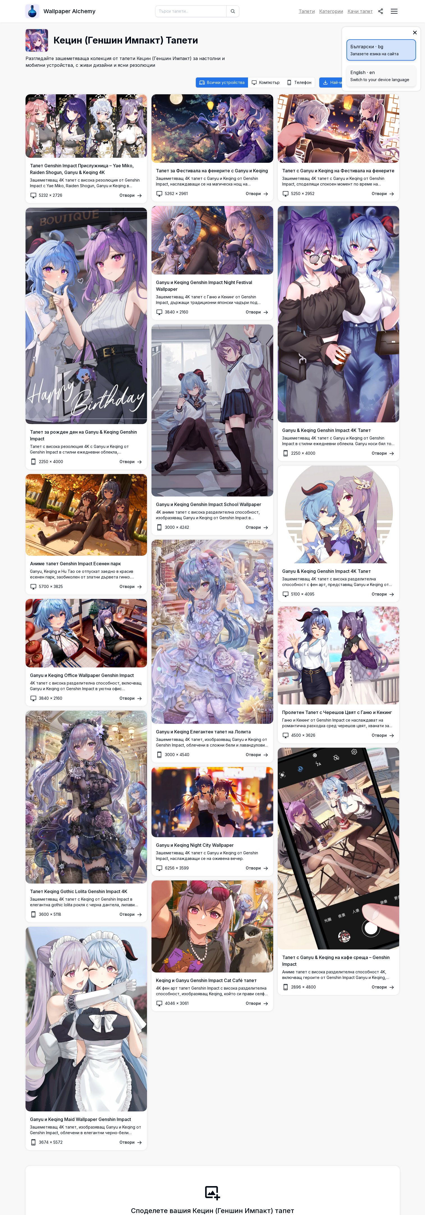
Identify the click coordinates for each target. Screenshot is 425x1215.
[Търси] (232, 11)
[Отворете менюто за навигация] (394, 11)
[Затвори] (414, 32)
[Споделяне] (380, 11)
